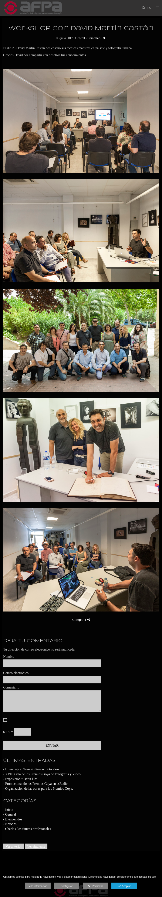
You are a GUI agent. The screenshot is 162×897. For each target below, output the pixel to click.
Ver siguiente (36, 846)
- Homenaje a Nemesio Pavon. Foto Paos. (31, 769)
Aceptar (124, 886)
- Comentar (93, 38)
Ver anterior (14, 846)
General (80, 38)
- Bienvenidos (12, 819)
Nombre (8, 656)
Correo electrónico (16, 673)
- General (9, 814)
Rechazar (95, 886)
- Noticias (10, 824)
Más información (37, 886)
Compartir (81, 619)
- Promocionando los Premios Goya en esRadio (35, 783)
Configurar (66, 886)
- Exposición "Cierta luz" (20, 779)
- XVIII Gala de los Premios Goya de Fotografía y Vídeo (42, 774)
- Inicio (8, 810)
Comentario (11, 687)
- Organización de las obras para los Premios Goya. (38, 788)
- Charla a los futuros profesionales (27, 829)
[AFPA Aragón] (33, 8)
